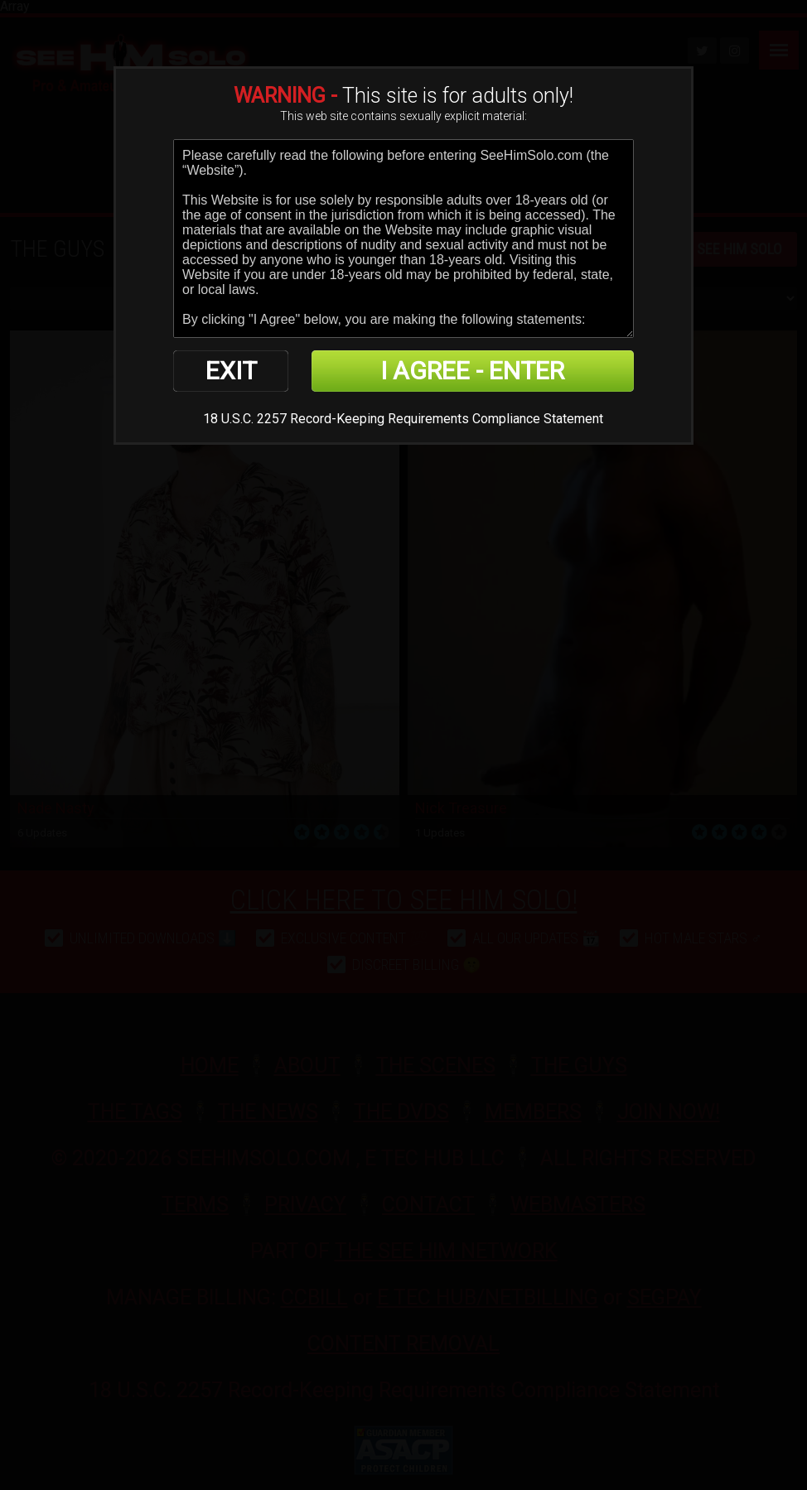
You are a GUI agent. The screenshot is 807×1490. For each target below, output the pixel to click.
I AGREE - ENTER (472, 370)
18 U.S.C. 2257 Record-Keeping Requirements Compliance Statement (403, 419)
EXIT (231, 370)
